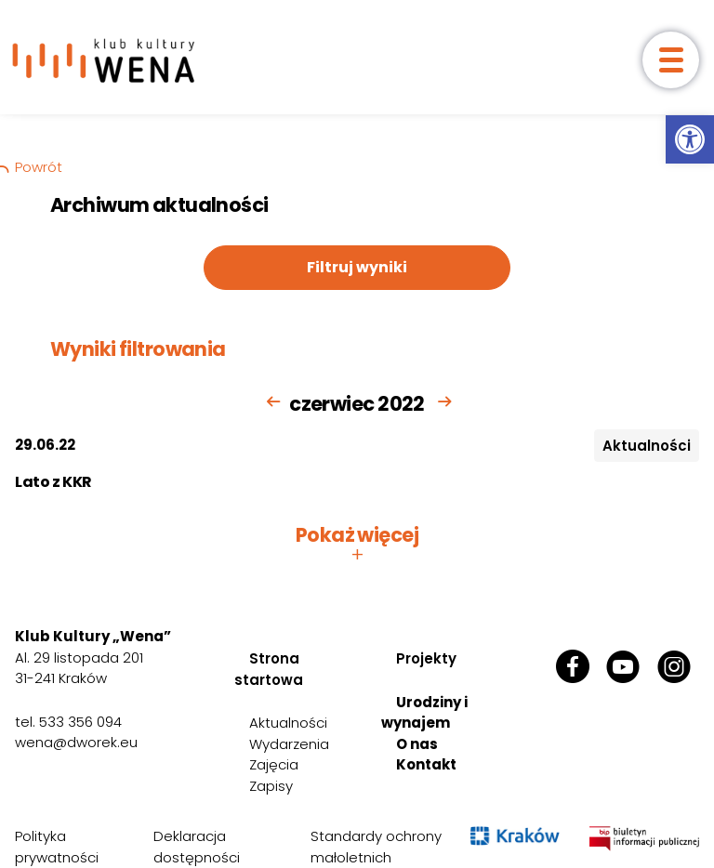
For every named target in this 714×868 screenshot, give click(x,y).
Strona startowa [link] (268, 669)
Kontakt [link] (426, 764)
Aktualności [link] (288, 722)
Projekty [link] (426, 658)
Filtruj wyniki (357, 267)
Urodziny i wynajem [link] (424, 712)
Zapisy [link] (271, 786)
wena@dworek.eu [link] (76, 742)
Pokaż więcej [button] (357, 544)
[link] (690, 139)
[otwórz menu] (670, 60)
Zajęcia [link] (273, 764)
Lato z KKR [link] (53, 482)
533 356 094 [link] (80, 721)
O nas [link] (417, 744)
